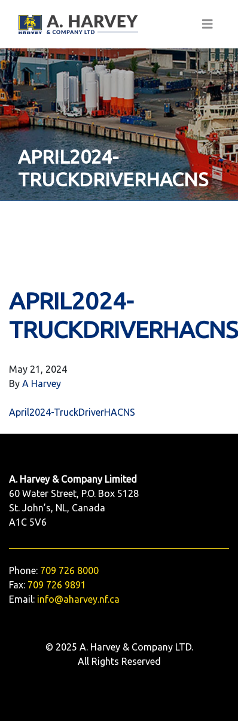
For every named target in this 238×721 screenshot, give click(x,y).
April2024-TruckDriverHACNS (72, 412)
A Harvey (41, 383)
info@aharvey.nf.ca (78, 599)
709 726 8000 (69, 570)
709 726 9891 (57, 584)
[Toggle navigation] (207, 24)
